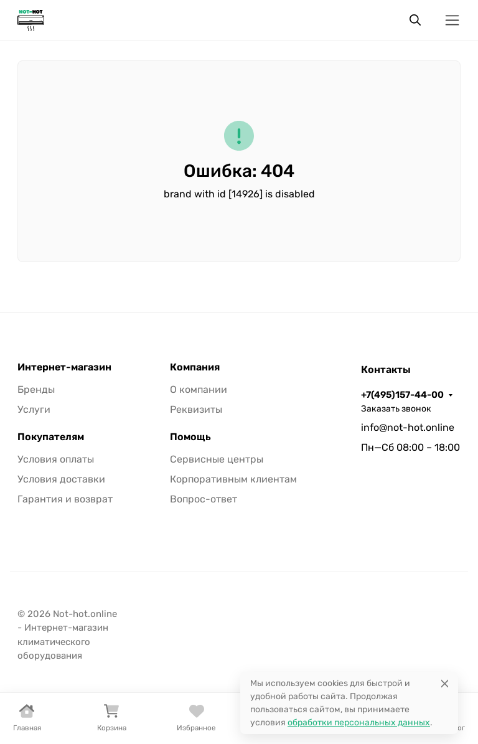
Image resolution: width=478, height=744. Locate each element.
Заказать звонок (396, 408)
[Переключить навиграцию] (452, 20)
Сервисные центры (216, 459)
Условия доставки (61, 479)
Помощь (190, 437)
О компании (198, 389)
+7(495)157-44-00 (402, 394)
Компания (195, 367)
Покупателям (50, 437)
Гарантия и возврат (65, 499)
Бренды (36, 389)
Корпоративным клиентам (233, 479)
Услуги (33, 409)
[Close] (444, 683)
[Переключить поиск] (415, 20)
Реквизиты (196, 409)
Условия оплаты (55, 459)
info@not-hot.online (407, 427)
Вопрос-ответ (203, 499)
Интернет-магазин (64, 367)
